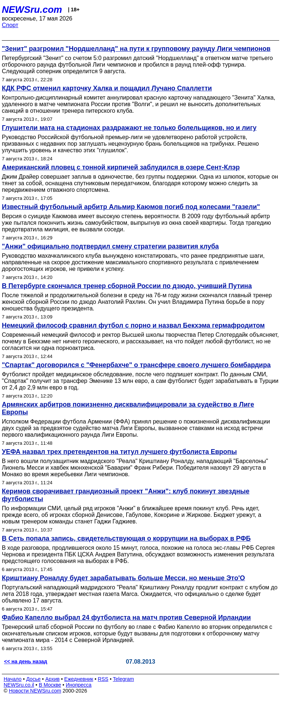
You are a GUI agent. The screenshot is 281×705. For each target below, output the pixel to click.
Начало (13, 679)
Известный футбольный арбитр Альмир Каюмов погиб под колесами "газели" (131, 206)
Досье (33, 679)
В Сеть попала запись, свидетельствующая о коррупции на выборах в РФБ (126, 538)
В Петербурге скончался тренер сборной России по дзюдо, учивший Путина (127, 286)
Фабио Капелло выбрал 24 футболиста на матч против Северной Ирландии (126, 617)
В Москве (50, 685)
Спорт (10, 25)
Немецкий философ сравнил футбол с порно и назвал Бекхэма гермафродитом (133, 325)
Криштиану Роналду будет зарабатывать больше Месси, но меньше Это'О (123, 578)
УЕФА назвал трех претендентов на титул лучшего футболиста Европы (119, 451)
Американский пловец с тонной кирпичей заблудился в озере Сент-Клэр (121, 167)
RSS (103, 679)
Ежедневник (78, 679)
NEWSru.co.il (19, 685)
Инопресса (79, 685)
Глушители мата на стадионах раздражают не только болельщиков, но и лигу (129, 127)
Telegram (123, 679)
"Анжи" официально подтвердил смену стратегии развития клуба (110, 246)
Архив (52, 679)
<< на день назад (25, 661)
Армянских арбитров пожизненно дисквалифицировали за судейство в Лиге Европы (128, 408)
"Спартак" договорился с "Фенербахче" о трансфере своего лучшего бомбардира (136, 365)
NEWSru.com (32, 9)
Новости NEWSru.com (35, 691)
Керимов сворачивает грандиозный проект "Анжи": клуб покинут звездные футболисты (126, 495)
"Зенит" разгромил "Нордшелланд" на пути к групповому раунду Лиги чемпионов (136, 48)
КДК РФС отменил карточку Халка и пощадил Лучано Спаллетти (107, 88)
